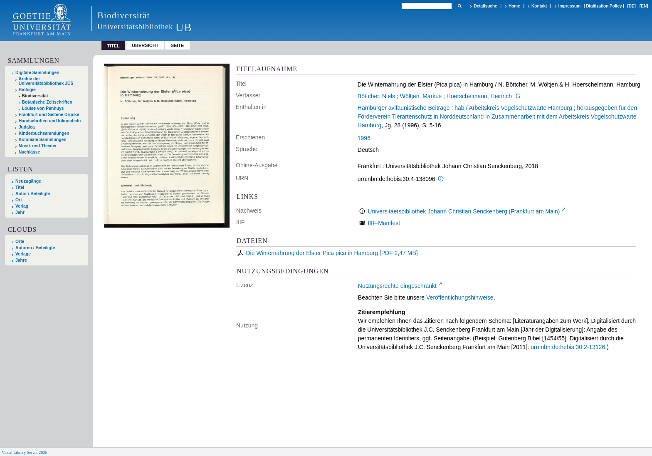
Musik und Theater (38, 146)
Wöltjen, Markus (421, 96)
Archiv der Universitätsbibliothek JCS (46, 81)
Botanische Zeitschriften (47, 102)
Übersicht (145, 45)
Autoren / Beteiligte (35, 247)
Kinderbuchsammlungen (44, 133)
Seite (177, 45)
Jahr (20, 212)
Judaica (27, 127)
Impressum (569, 6)
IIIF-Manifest (384, 223)
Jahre (21, 260)
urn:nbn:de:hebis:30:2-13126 (568, 347)
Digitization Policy (604, 6)
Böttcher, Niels (376, 96)
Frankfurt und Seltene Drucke (49, 114)
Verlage (23, 254)
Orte (19, 241)
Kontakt (539, 6)
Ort (18, 200)
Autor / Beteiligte (32, 193)
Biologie (27, 89)
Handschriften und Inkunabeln (50, 121)
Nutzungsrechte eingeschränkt (397, 286)
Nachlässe (29, 152)
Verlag (21, 206)
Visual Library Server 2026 (24, 452)
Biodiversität (35, 96)
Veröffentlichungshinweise (460, 297)
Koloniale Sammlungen (43, 139)
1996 (364, 138)
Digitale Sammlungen (37, 72)
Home (514, 6)
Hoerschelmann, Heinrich (479, 96)
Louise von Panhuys (43, 108)
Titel (19, 187)
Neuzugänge (28, 181)
